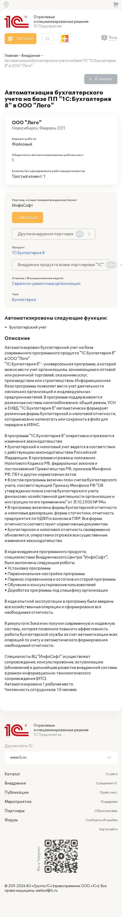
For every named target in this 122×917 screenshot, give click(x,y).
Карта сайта (108, 829)
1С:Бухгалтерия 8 (28, 253)
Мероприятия (18, 802)
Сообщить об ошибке (101, 820)
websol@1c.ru (47, 891)
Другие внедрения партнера (51, 234)
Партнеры (15, 811)
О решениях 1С (106, 783)
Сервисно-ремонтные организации (46, 283)
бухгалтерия (24, 300)
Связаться (27, 217)
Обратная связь (106, 811)
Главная (11, 56)
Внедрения (30, 56)
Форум (11, 820)
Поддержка (109, 802)
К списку (103, 79)
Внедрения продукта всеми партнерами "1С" (64, 265)
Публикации (17, 792)
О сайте (111, 774)
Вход (113, 38)
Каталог (12, 774)
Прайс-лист (108, 792)
